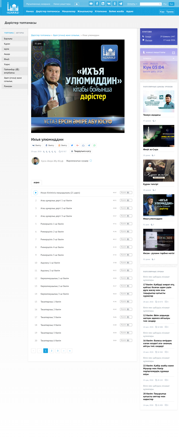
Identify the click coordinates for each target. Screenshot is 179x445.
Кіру (162, 11)
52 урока (146, 259)
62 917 (62, 152)
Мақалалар (68, 11)
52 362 (159, 352)
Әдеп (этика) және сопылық (66, 35)
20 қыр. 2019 (36, 151)
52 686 (159, 327)
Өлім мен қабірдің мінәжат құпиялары (156, 278)
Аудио (129, 11)
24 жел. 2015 (148, 352)
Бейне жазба (116, 11)
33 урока (146, 155)
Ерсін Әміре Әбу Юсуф (52, 161)
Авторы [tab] (20, 33)
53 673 (159, 302)
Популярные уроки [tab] (153, 272)
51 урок (38, 43)
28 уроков (147, 190)
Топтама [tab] (9, 33)
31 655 (159, 405)
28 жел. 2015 (148, 302)
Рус (165, 4)
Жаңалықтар (85, 11)
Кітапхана (101, 11)
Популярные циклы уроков (158, 87)
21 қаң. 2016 (148, 380)
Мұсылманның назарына (38, 4)
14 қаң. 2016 (148, 405)
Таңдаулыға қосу (80, 151)
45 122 (159, 380)
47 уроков (147, 121)
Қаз (171, 4)
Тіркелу (170, 11)
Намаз (30, 11)
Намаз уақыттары (62, 4)
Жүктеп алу (125, 192)
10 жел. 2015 (148, 327)
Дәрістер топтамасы (48, 11)
